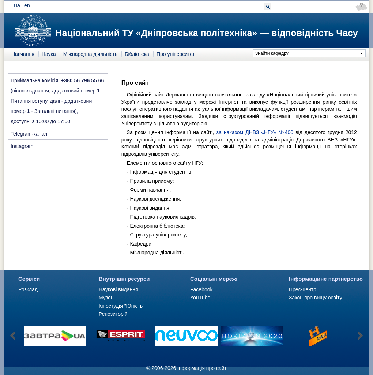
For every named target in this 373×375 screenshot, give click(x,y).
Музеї (105, 297)
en (27, 5)
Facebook (201, 289)
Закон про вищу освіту (315, 297)
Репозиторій (113, 314)
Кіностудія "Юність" (121, 306)
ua (17, 5)
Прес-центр (302, 289)
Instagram (22, 146)
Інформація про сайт (202, 368)
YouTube (200, 297)
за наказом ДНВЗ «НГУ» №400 (254, 132)
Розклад (28, 289)
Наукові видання (118, 289)
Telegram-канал (29, 134)
